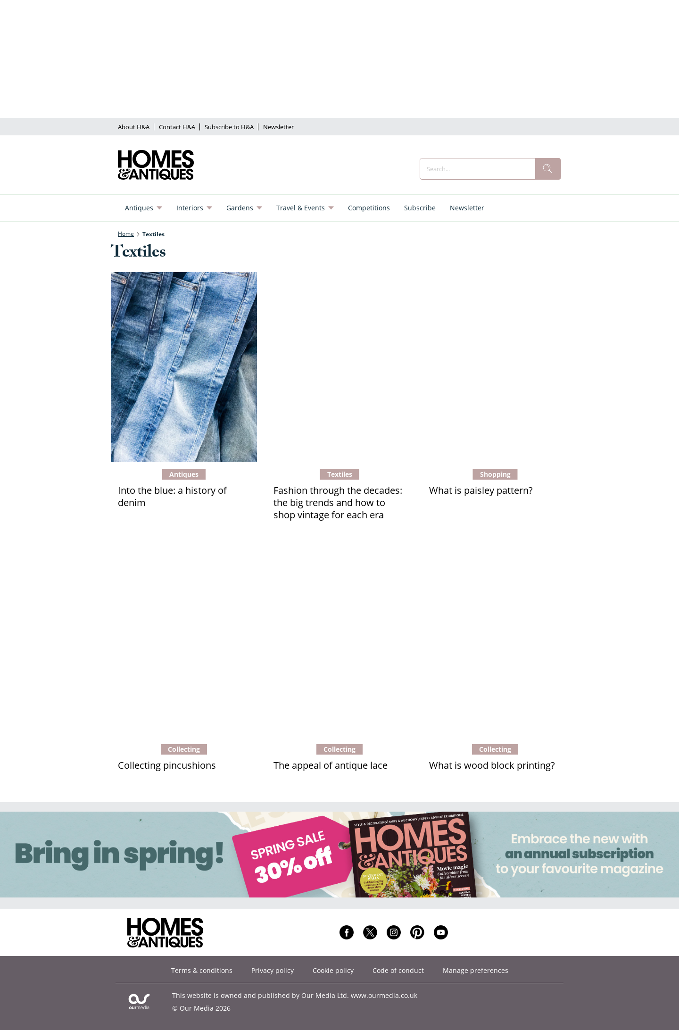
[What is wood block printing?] (495, 642)
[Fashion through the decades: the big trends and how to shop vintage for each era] (339, 367)
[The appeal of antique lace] (339, 642)
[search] (548, 169)
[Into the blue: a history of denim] (184, 367)
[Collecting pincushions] (184, 642)
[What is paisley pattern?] (495, 367)
